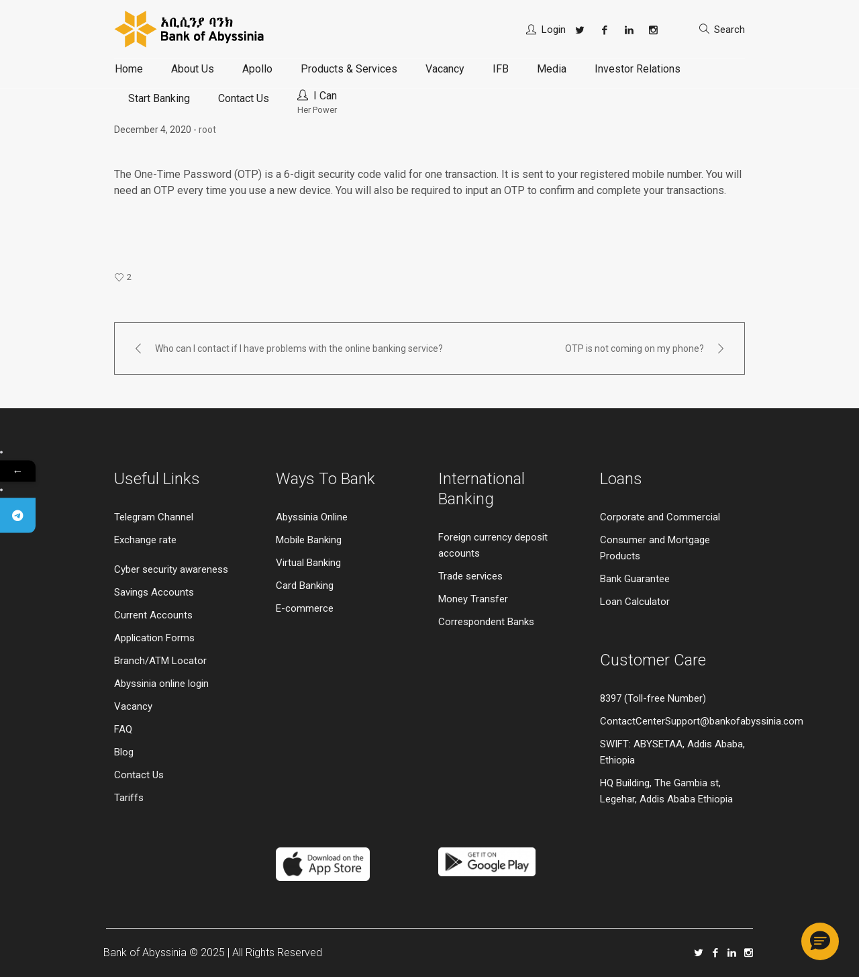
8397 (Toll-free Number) (653, 698)
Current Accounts (153, 615)
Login (554, 30)
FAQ (123, 729)
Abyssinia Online (312, 517)
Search (729, 30)
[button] (820, 941)
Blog (124, 752)
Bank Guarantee (635, 579)
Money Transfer (473, 599)
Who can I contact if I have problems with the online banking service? (299, 348)
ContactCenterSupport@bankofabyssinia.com (701, 721)
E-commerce (305, 608)
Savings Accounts (154, 592)
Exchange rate (145, 540)
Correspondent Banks (486, 622)
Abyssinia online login (161, 684)
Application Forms (154, 638)
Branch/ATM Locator (160, 661)
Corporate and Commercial (660, 517)
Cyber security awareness (171, 569)
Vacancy (133, 706)
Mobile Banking (309, 540)
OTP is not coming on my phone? (634, 348)
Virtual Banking (308, 563)
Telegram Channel (153, 517)
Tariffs (129, 798)
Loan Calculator (635, 602)
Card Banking (305, 585)
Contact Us (139, 775)
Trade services (471, 576)
